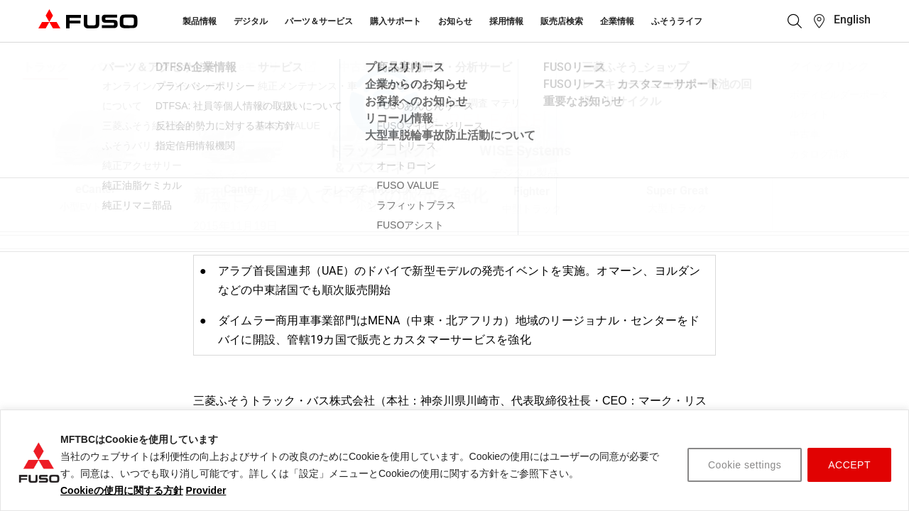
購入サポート (395, 21)
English (852, 19)
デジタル (251, 21)
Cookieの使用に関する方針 (121, 490)
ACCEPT (849, 465)
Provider (206, 490)
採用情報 (506, 21)
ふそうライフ (676, 21)
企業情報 (617, 21)
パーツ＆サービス (319, 21)
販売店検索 (561, 21)
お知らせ (455, 21)
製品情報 (200, 21)
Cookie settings (744, 465)
